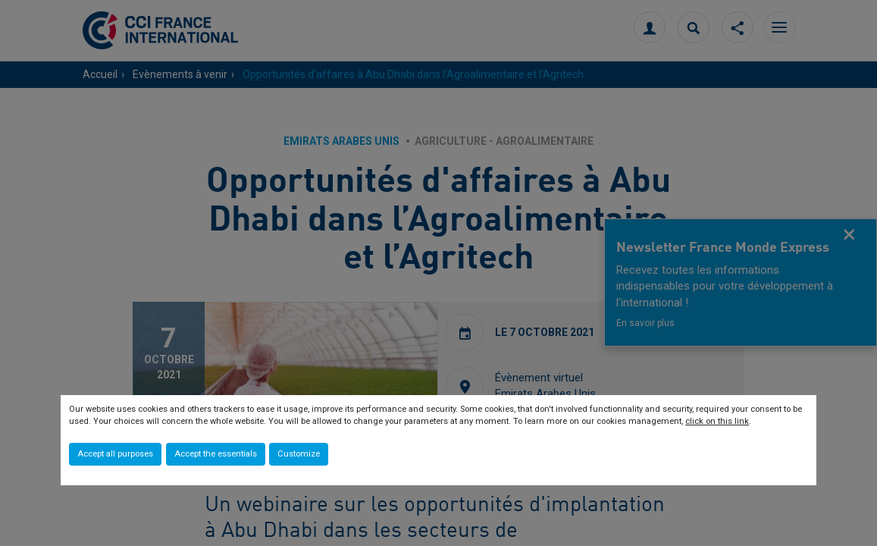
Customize (298, 454)
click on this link (717, 421)
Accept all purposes (115, 454)
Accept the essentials (215, 454)
